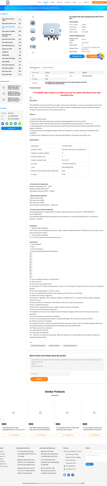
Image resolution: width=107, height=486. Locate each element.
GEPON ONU (11, 55)
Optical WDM (11, 62)
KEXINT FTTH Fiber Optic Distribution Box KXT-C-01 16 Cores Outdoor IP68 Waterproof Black (14, 100)
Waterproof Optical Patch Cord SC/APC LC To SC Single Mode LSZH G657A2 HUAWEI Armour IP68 (26, 462)
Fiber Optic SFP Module (11, 58)
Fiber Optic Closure (11, 42)
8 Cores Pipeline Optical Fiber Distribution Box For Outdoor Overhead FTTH (92, 430)
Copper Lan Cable (11, 49)
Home (1, 451)
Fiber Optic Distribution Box (11, 27)
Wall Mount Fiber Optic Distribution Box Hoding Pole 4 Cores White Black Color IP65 (49, 454)
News (1, 459)
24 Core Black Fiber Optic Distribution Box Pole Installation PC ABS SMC (50, 462)
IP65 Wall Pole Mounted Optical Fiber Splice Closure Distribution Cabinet (39, 430)
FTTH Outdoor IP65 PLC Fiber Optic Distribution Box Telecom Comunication (67, 430)
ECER (82, 483)
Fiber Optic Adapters (11, 68)
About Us (2, 456)
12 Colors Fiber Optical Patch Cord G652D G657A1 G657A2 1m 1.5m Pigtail (26, 454)
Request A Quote (99, 2)
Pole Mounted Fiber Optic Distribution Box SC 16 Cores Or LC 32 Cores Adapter (13, 430)
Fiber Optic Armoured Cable (11, 19)
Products (2, 454)
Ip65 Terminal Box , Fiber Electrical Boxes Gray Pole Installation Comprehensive (48, 470)
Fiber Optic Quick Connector (11, 35)
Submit (39, 379)
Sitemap (2, 461)
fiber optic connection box (70, 345)
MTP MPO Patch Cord (11, 46)
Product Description (47, 67)
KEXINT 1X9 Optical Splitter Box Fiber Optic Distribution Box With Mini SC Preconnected (14, 93)
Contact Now (11, 128)
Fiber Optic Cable (11, 74)
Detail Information (35, 67)
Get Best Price (77, 56)
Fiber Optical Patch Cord (11, 23)
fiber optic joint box (54, 345)
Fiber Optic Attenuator (11, 65)
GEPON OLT (11, 52)
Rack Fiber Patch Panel (11, 39)
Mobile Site (3, 464)
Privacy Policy (4, 466)
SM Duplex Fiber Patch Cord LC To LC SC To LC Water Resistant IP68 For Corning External (26, 470)
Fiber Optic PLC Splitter (11, 31)
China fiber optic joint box (30, 483)
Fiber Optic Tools (11, 71)
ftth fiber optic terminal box (38, 345)
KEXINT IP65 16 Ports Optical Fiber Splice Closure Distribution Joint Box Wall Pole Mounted (14, 87)
